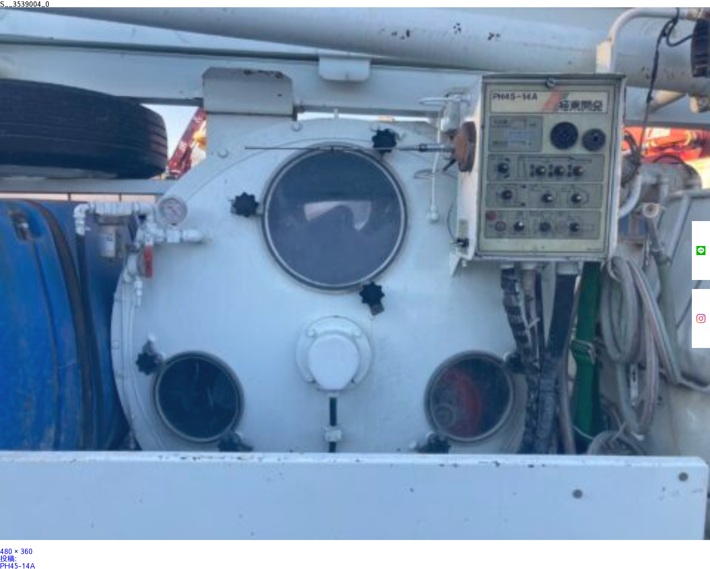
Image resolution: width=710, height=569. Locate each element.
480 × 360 (16, 551)
